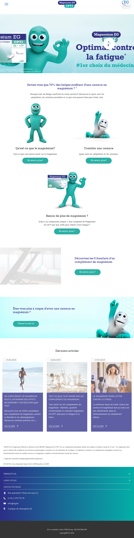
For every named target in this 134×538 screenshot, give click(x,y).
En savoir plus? (35, 161)
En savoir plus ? (67, 231)
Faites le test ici (26, 324)
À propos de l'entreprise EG (20, 509)
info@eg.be (11, 503)
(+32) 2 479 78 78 (14, 498)
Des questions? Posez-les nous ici (21, 493)
